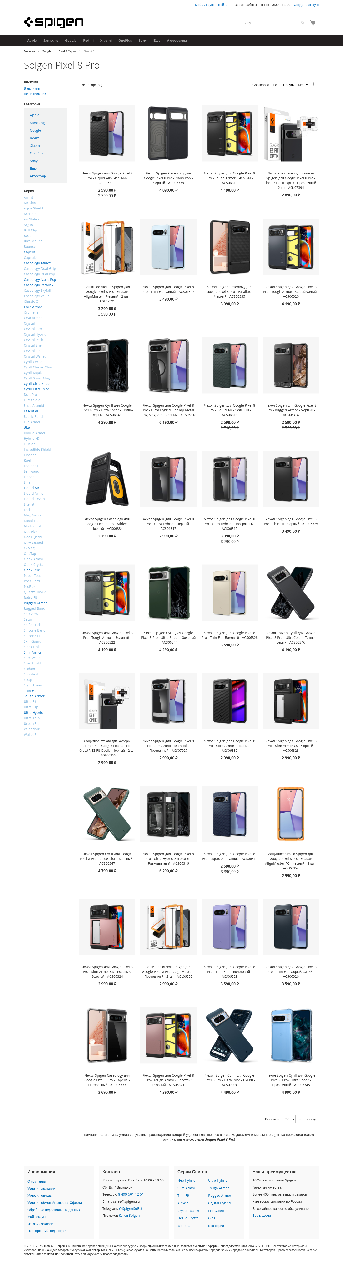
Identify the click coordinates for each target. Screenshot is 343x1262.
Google (47, 51)
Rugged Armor (219, 1195)
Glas (211, 1218)
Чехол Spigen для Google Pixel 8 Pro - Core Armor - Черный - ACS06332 (229, 746)
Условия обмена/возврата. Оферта (54, 1202)
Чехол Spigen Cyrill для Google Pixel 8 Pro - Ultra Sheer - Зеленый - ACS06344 (168, 637)
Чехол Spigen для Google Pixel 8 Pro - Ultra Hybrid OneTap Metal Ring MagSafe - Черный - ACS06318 (169, 410)
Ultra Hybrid (218, 1180)
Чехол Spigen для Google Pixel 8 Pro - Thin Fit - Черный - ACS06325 (291, 521)
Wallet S (183, 1225)
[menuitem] (32, 40)
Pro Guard (216, 1210)
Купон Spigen (129, 1215)
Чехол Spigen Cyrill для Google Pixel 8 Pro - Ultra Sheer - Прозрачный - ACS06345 (291, 1080)
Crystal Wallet (188, 1210)
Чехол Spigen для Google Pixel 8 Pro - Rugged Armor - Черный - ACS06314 (290, 410)
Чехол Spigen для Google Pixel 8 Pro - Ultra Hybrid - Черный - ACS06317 (168, 524)
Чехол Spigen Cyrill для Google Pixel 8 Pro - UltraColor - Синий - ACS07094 (229, 1080)
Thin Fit (183, 1195)
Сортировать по (264, 84)
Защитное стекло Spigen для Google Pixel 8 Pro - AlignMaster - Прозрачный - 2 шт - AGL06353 (168, 972)
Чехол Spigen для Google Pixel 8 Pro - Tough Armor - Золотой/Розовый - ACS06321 (168, 1080)
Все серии (216, 1225)
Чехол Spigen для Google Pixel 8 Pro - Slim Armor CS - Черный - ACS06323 (290, 746)
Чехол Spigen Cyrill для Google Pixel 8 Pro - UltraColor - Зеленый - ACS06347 (107, 859)
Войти (222, 4)
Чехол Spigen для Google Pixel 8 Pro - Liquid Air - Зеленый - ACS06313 (229, 410)
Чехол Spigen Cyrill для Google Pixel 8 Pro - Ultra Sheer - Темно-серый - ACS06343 (107, 410)
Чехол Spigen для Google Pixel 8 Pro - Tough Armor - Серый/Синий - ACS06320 (291, 292)
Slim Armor (186, 1188)
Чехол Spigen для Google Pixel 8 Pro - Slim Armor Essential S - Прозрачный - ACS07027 (168, 746)
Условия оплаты (39, 1195)
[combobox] (272, 22)
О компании (36, 1181)
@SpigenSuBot (130, 1208)
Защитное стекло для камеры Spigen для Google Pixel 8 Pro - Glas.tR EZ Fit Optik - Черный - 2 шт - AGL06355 (107, 748)
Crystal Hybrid (219, 1203)
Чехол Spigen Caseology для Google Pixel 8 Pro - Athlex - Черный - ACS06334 (107, 524)
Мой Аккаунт (204, 4)
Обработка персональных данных (53, 1209)
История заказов (40, 1223)
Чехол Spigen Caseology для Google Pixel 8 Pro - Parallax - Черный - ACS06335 (230, 292)
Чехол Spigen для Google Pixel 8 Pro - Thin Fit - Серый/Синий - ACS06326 (290, 972)
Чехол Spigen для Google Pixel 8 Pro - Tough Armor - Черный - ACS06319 (229, 178)
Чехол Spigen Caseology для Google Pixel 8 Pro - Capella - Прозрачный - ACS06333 (107, 1080)
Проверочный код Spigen (47, 1230)
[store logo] (53, 22)
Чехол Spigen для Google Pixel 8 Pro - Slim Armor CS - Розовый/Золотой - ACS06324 (107, 972)
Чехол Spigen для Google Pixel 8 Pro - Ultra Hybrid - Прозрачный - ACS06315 (230, 524)
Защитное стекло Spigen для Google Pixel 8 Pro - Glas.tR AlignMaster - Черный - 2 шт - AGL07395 (107, 294)
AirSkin (183, 1203)
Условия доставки (41, 1188)
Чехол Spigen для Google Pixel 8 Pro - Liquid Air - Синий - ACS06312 (229, 856)
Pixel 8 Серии (68, 51)
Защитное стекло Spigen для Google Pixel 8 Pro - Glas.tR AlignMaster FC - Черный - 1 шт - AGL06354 (291, 861)
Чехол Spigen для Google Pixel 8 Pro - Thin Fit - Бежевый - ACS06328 (230, 635)
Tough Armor (218, 1188)
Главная (29, 51)
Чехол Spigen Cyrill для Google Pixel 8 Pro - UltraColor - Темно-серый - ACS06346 (291, 637)
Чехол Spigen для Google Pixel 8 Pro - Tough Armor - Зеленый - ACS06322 (107, 637)
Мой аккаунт (37, 1216)
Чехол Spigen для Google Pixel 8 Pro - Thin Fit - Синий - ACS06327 (168, 289)
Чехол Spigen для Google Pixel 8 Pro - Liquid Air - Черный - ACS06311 (107, 178)
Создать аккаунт (306, 4)
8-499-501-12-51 (131, 1194)
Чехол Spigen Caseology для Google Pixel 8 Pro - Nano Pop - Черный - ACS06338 (168, 178)
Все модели (261, 1215)
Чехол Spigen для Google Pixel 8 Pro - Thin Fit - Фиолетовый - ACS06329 (229, 972)
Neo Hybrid (186, 1180)
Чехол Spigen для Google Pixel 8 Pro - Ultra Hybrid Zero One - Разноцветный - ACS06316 (168, 859)
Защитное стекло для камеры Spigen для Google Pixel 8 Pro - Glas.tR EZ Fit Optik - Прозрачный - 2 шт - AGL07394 (291, 180)
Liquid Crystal (188, 1218)
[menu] (45, 145)
